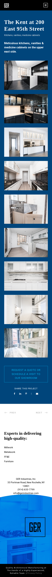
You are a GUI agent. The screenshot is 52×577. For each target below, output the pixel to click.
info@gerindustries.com (26, 493)
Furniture (8, 461)
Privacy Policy (34, 573)
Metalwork (9, 452)
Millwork (8, 447)
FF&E (6, 456)
